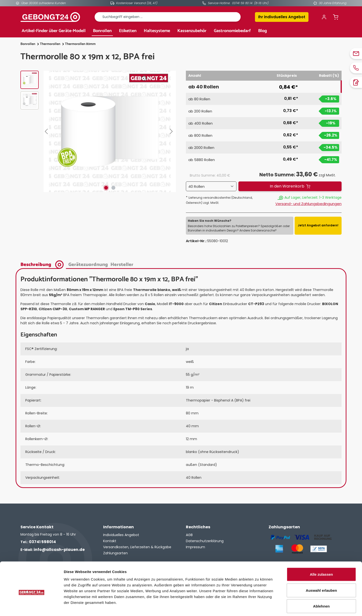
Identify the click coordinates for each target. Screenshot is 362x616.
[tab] (43, 264)
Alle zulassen (321, 552)
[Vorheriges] (47, 131)
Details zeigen (258, 606)
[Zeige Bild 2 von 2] (113, 188)
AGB (189, 534)
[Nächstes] (172, 131)
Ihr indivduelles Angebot (281, 16)
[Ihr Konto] (324, 17)
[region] (98, 131)
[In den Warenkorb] (290, 186)
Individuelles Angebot (121, 534)
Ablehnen (321, 584)
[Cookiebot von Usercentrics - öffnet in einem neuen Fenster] (31, 606)
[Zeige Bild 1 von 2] (106, 188)
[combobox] (168, 17)
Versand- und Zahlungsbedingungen (308, 203)
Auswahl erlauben (321, 568)
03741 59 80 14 (242, 3)
